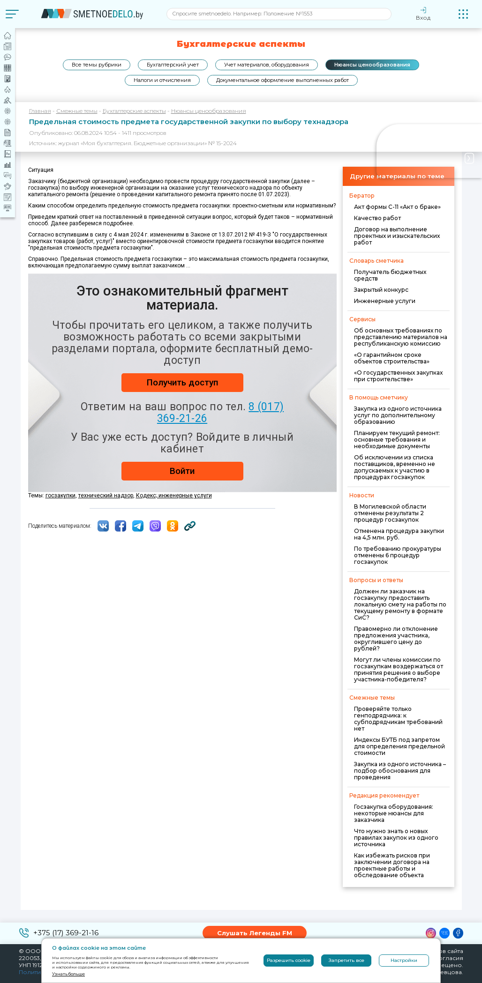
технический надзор (105, 495)
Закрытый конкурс (381, 289)
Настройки (404, 960)
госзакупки (60, 495)
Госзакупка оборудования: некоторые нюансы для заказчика (393, 813)
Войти (182, 471)
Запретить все (346, 960)
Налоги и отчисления (162, 80)
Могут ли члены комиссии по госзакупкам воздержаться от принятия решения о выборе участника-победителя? (398, 669)
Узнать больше (68, 973)
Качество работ (377, 218)
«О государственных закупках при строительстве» (398, 376)
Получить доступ (182, 382)
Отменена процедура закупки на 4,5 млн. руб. (399, 534)
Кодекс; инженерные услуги (174, 495)
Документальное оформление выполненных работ (282, 80)
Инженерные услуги (384, 300)
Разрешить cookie (288, 960)
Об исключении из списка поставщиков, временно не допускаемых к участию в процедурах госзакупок (394, 467)
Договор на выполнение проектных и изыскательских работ (397, 236)
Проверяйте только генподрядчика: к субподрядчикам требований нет (398, 718)
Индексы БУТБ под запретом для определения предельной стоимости (399, 746)
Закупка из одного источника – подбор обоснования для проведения (400, 771)
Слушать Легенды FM (254, 933)
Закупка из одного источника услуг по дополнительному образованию (398, 415)
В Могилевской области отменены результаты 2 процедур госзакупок (390, 513)
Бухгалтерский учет (173, 64)
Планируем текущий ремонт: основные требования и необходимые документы (397, 439)
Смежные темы (77, 110)
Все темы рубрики (96, 64)
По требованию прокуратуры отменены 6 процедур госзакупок (397, 555)
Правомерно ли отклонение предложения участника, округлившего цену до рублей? (396, 638)
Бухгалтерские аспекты (134, 110)
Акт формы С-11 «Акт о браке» (397, 206)
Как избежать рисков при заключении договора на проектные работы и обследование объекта (392, 865)
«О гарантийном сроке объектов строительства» (391, 358)
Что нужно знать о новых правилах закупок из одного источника (396, 838)
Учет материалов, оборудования (266, 64)
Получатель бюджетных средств (390, 275)
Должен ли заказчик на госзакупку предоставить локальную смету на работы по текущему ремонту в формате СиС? (400, 604)
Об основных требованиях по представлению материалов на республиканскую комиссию (400, 337)
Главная (40, 110)
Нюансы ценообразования (372, 64)
